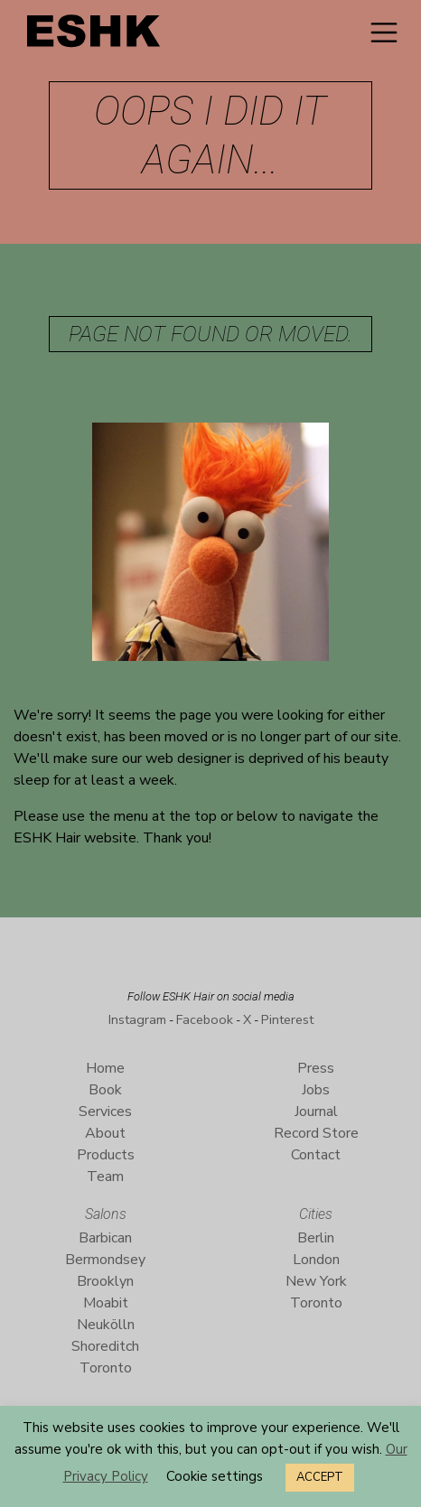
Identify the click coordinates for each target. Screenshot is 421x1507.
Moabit (105, 1303)
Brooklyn (105, 1281)
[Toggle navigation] (384, 32)
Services (105, 1111)
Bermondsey (105, 1260)
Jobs (316, 1090)
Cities (315, 1214)
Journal (316, 1111)
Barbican (105, 1238)
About (105, 1133)
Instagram (137, 1019)
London (316, 1260)
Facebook (204, 1019)
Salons (105, 1214)
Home (105, 1068)
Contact (316, 1155)
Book (105, 1090)
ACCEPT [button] (319, 1477)
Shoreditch (105, 1346)
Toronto (106, 1368)
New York (316, 1281)
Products (106, 1155)
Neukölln (106, 1325)
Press (315, 1068)
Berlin (315, 1238)
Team (105, 1176)
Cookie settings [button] (214, 1476)
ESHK (95, 35)
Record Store (316, 1133)
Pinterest (287, 1019)
